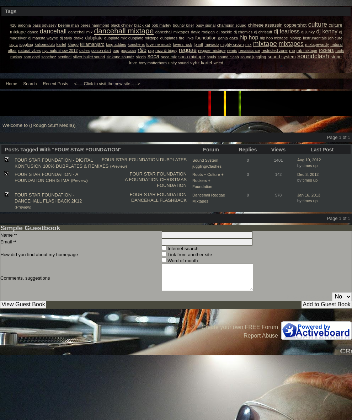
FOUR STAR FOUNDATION (130, 159)
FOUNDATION (172, 185)
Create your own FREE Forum (240, 327)
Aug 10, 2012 (309, 160)
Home (11, 83)
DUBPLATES (173, 159)
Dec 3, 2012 (308, 174)
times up (310, 165)
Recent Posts (55, 83)
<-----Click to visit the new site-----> (107, 83)
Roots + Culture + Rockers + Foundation (208, 180)
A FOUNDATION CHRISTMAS (156, 179)
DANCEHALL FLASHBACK (159, 200)
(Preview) (118, 166)
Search (30, 83)
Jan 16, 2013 (308, 195)
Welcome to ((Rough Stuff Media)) (39, 125)
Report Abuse (261, 336)
